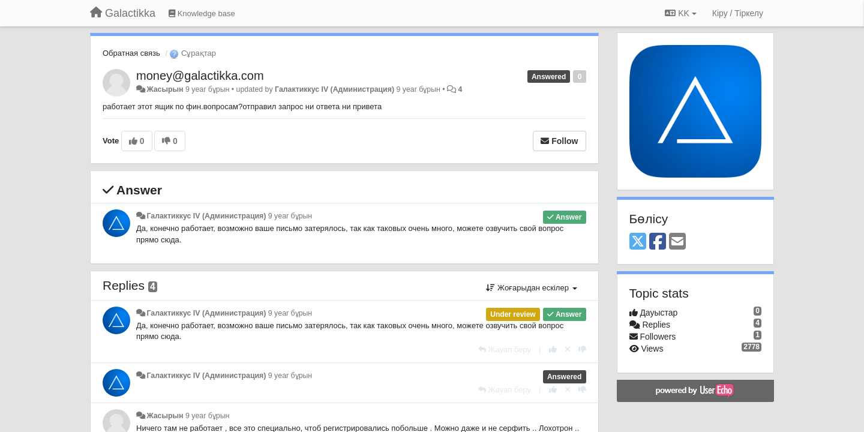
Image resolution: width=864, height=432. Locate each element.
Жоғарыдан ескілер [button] (531, 287)
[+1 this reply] (553, 349)
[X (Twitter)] (637, 242)
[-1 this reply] (582, 349)
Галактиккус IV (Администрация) (334, 89)
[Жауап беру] (504, 349)
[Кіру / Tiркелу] (737, 13)
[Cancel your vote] (568, 349)
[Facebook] (657, 242)
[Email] (677, 242)
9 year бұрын (290, 216)
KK (680, 13)
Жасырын (164, 89)
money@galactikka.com (200, 75)
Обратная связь (131, 53)
